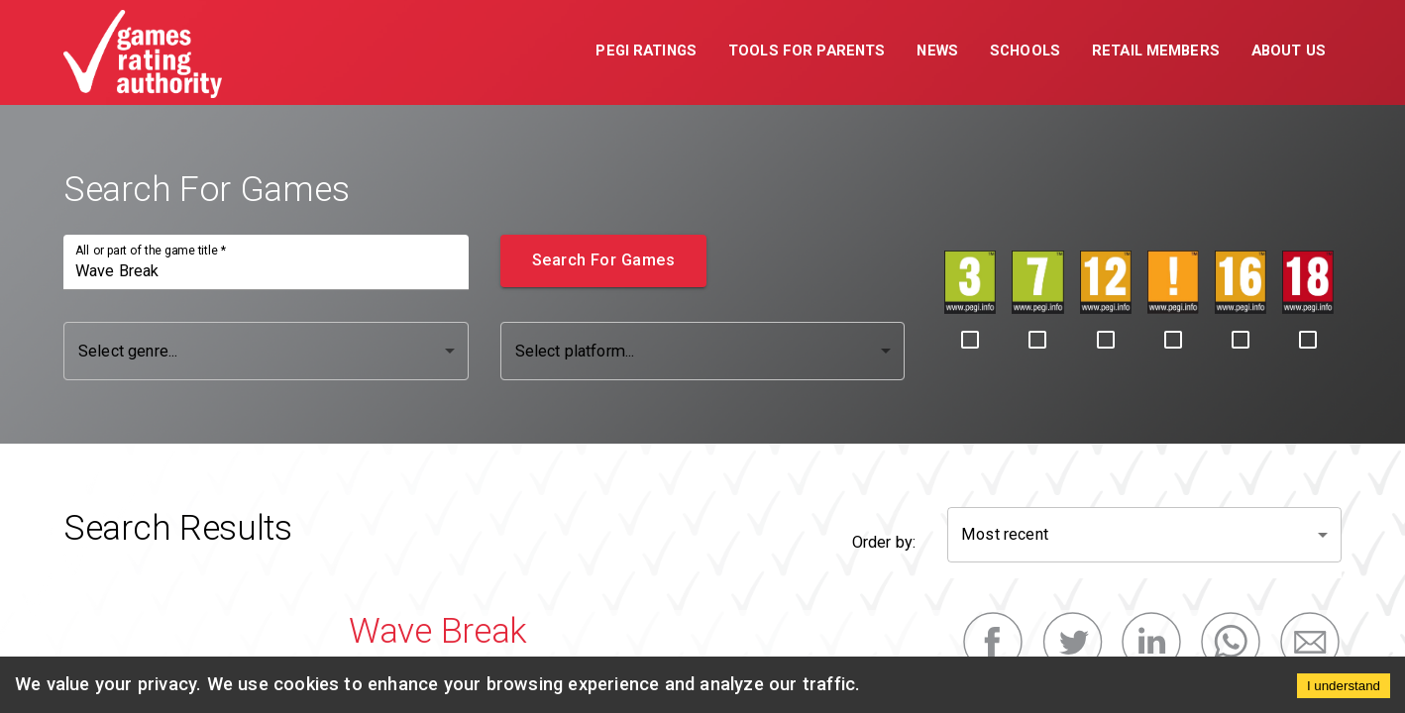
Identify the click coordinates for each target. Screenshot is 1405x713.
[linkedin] (1151, 641)
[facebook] (993, 641)
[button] (646, 52)
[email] (1310, 641)
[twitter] (1072, 641)
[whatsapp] (1230, 641)
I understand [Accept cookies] (1343, 685)
